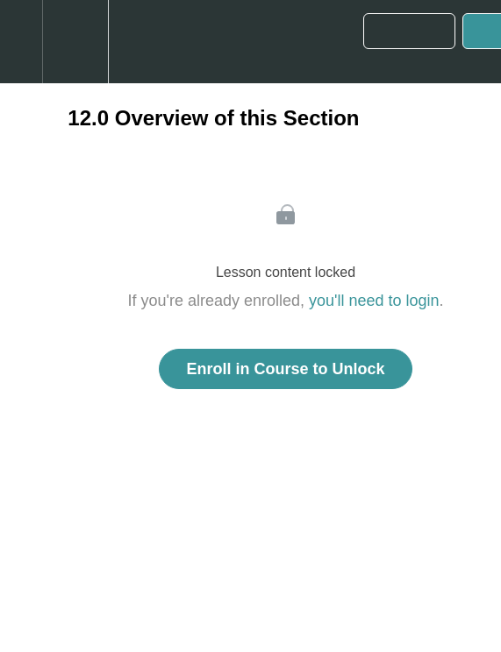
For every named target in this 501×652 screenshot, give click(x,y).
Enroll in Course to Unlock (285, 369)
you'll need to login (374, 300)
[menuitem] (75, 41)
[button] (21, 41)
